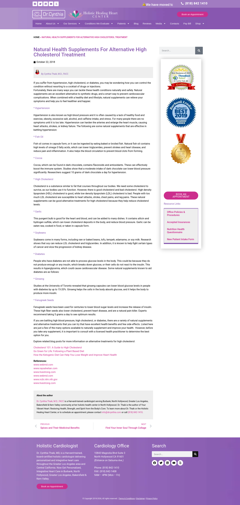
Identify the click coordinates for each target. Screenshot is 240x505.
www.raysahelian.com (45, 368)
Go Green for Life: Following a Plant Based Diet (59, 351)
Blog (136, 23)
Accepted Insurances (178, 222)
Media (161, 23)
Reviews (147, 23)
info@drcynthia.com (111, 412)
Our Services (72, 23)
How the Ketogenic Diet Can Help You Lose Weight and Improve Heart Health (75, 354)
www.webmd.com (43, 364)
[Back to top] (235, 487)
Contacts (174, 23)
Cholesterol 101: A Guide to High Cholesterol (58, 347)
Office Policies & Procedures (176, 214)
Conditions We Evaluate (99, 23)
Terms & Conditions (127, 498)
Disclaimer (140, 498)
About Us (52, 23)
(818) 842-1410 (135, 412)
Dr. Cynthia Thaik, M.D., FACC (50, 401)
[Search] (199, 50)
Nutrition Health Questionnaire (175, 231)
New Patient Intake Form (180, 239)
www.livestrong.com (45, 372)
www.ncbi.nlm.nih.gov (45, 379)
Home (39, 23)
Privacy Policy (152, 498)
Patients (123, 23)
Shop (199, 23)
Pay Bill (187, 23)
